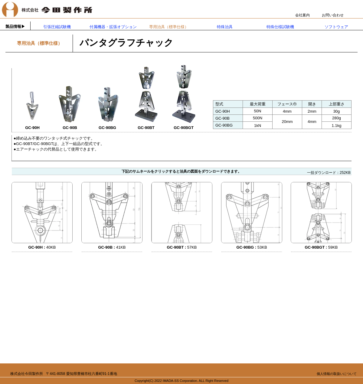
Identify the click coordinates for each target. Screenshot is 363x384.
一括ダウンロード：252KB (329, 172)
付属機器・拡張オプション (113, 27)
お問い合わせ (333, 15)
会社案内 (302, 15)
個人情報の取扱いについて (337, 374)
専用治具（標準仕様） (168, 27)
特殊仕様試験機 (280, 27)
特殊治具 (225, 27)
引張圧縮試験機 (57, 27)
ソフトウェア (336, 27)
